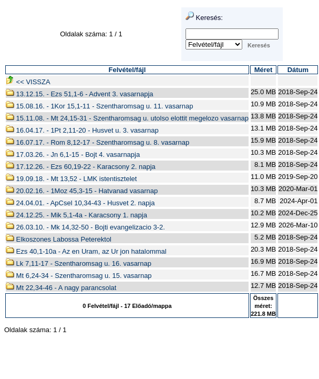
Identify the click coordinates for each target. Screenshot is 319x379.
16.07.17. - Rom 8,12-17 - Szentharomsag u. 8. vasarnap (97, 142)
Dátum (297, 70)
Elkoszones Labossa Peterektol (58, 239)
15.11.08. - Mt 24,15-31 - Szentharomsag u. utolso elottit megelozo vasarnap (127, 118)
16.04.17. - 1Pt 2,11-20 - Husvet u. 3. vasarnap (82, 130)
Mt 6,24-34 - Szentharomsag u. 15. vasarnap (79, 276)
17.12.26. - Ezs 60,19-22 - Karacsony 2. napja (81, 167)
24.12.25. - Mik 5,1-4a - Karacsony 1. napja (76, 215)
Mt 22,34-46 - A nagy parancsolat (61, 288)
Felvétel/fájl (127, 70)
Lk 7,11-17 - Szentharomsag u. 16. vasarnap (78, 263)
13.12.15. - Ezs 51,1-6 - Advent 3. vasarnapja (79, 94)
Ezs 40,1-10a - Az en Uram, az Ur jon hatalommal (86, 251)
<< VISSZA (28, 82)
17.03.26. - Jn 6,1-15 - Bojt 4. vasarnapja (73, 154)
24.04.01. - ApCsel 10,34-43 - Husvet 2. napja (80, 203)
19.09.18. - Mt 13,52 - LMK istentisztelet (71, 179)
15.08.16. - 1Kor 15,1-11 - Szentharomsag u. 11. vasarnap (99, 106)
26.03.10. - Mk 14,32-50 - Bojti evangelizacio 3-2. (85, 227)
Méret (263, 70)
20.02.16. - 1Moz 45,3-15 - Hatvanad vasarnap (82, 191)
